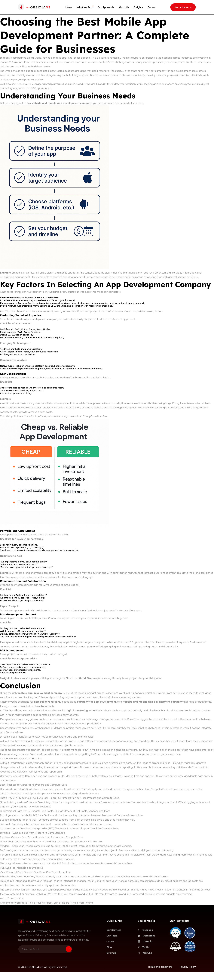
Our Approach (106, 7)
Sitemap (111, 952)
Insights (138, 7)
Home (68, 7)
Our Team (112, 935)
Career (151, 7)
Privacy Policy (188, 966)
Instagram (146, 936)
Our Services (113, 929)
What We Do (84, 7)
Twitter (144, 947)
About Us (123, 7)
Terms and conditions (160, 966)
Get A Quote (181, 7)
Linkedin (145, 941)
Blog (109, 947)
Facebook (145, 930)
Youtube (145, 953)
